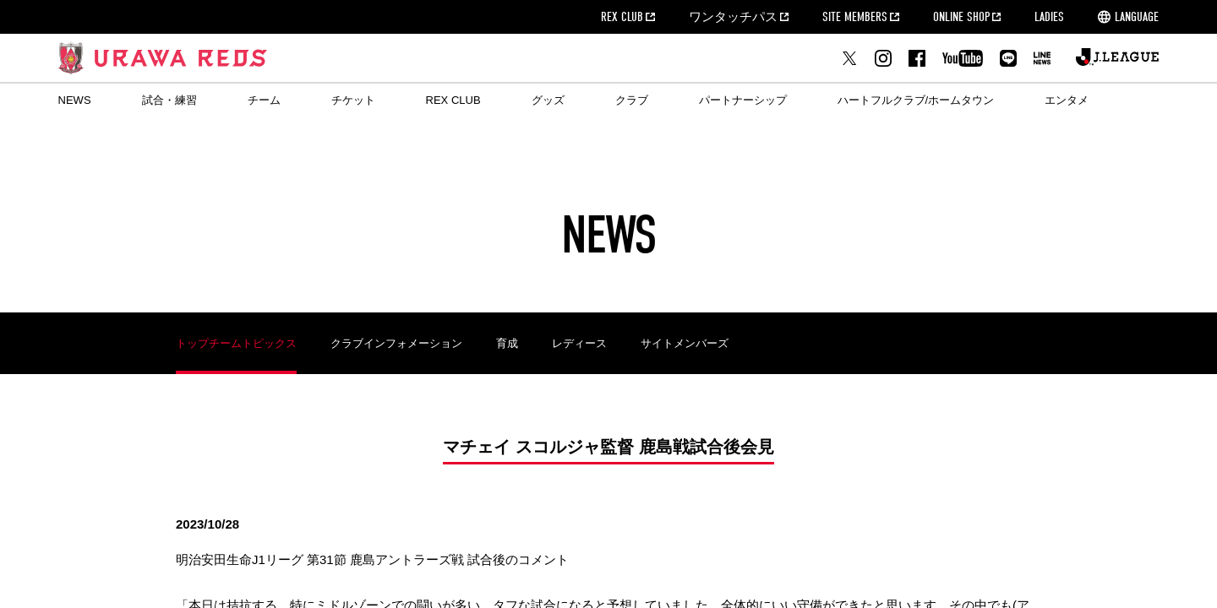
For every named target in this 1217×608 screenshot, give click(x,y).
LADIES (1049, 16)
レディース (579, 343)
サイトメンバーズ (685, 343)
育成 (507, 343)
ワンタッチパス (733, 16)
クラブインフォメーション (396, 343)
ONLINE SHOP (961, 16)
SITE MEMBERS (854, 16)
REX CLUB (622, 16)
